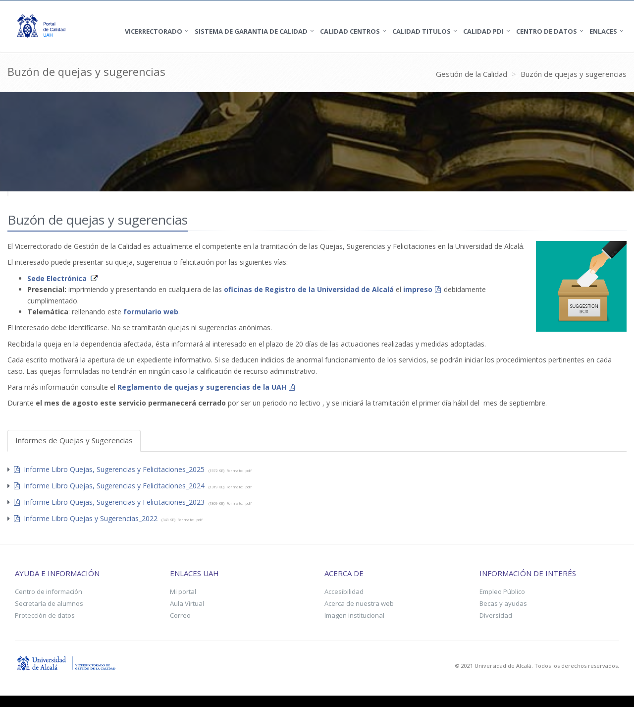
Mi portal (183, 591)
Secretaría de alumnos (49, 603)
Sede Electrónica (57, 278)
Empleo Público (502, 591)
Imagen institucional (354, 615)
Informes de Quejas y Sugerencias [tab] (74, 440)
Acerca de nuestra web (359, 603)
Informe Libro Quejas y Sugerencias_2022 (86, 518)
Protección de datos (45, 615)
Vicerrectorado (153, 31)
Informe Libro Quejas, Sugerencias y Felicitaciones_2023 (109, 502)
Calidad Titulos (421, 31)
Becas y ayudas (503, 603)
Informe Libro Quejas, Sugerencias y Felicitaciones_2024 (109, 485)
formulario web (150, 311)
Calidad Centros (350, 31)
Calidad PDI (483, 31)
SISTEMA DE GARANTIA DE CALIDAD (251, 31)
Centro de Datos (546, 31)
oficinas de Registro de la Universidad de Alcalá (309, 289)
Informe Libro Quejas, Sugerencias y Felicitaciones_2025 (109, 469)
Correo (180, 615)
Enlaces (603, 31)
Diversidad (495, 615)
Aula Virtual (187, 603)
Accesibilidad (344, 591)
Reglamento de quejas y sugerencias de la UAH (201, 387)
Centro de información (48, 591)
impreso (417, 289)
